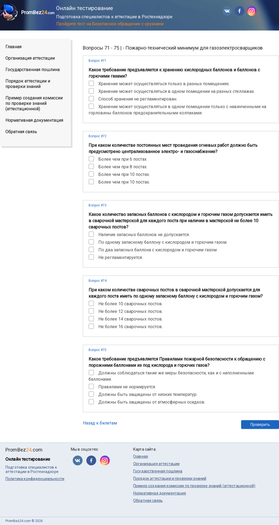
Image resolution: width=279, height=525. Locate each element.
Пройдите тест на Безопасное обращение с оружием (109, 23)
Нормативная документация (34, 120)
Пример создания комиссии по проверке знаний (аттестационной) (34, 103)
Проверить (260, 424)
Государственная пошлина (32, 69)
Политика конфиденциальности (34, 479)
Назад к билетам (100, 423)
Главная (13, 46)
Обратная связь (21, 131)
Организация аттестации (30, 58)
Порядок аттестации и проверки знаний (27, 83)
